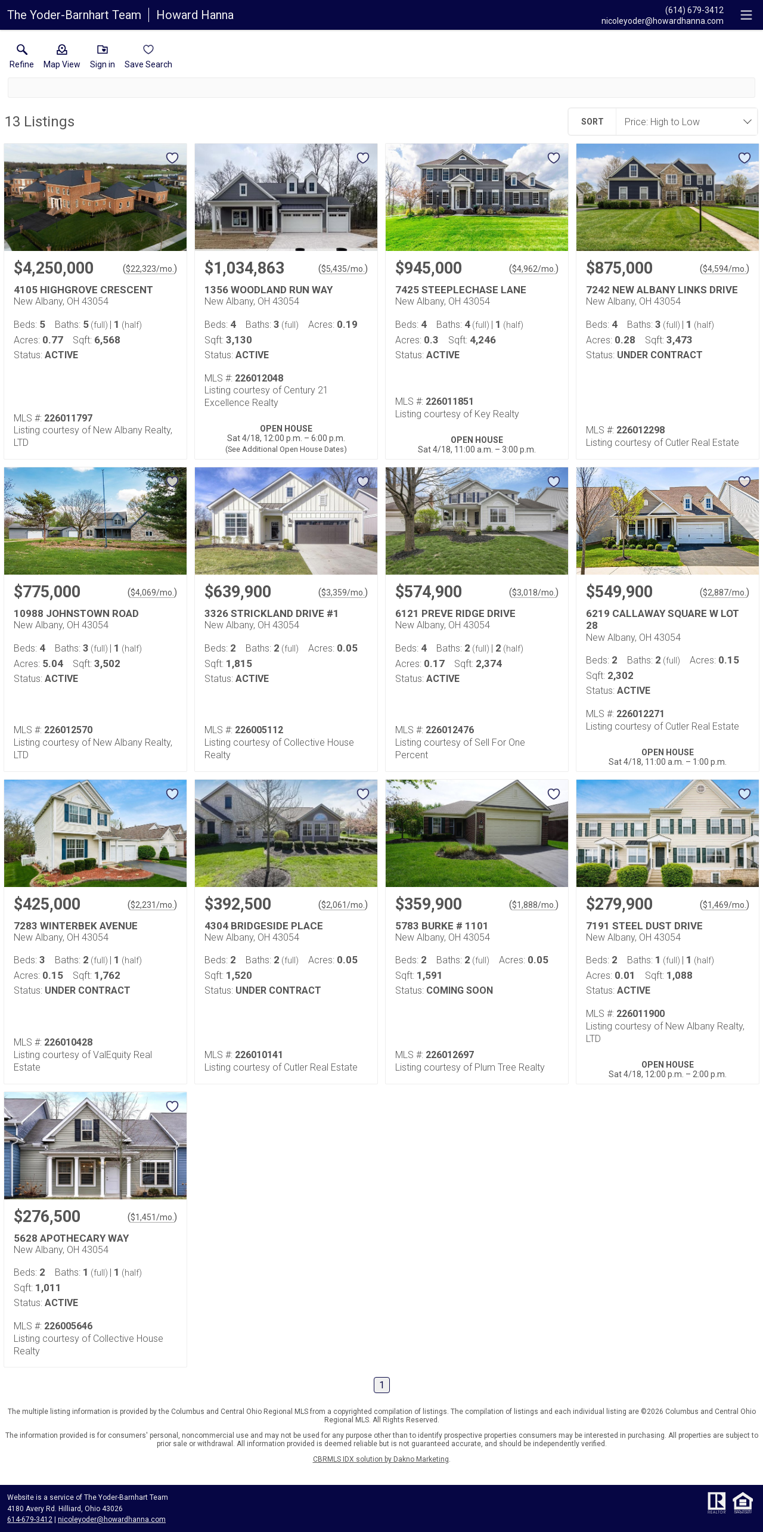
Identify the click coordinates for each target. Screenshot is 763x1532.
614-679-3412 (29, 1519)
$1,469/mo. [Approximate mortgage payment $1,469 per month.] (724, 905)
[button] (62, 59)
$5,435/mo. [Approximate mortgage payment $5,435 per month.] (343, 269)
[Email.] (662, 20)
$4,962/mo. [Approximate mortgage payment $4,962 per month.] (534, 269)
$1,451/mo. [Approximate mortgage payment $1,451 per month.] (152, 1217)
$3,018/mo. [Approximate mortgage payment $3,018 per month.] (534, 592)
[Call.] (662, 9)
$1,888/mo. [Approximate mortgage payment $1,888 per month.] (534, 905)
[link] (22, 59)
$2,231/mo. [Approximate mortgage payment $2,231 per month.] (152, 905)
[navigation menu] (746, 14)
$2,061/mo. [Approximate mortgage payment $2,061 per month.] (343, 905)
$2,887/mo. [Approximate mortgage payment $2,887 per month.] (724, 592)
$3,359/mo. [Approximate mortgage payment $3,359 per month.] (343, 592)
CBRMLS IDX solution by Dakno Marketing (381, 1459)
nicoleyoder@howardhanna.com (112, 1519)
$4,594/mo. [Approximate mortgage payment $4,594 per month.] (724, 269)
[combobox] (683, 121)
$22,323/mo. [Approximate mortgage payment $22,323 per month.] (150, 269)
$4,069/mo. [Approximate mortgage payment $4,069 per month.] (152, 592)
